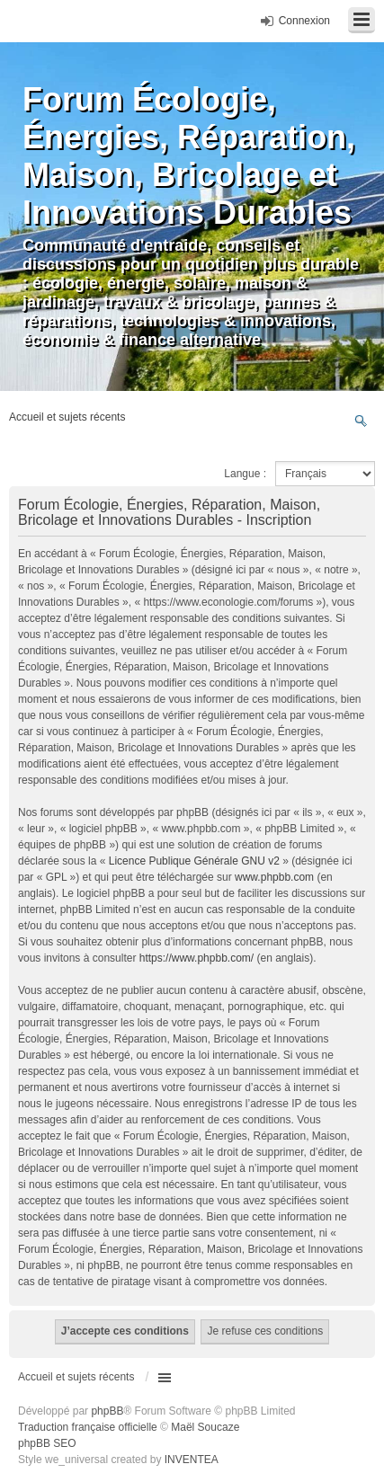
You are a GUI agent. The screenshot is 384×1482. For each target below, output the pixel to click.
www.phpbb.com (274, 877)
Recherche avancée (360, 420)
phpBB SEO (47, 1443)
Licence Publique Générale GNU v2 (194, 861)
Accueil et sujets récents (76, 1377)
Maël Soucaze (205, 1427)
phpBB (107, 1411)
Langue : (245, 473)
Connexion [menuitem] (304, 20)
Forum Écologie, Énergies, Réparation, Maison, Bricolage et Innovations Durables (188, 156)
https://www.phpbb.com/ (196, 958)
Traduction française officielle (87, 1427)
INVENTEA (192, 1459)
